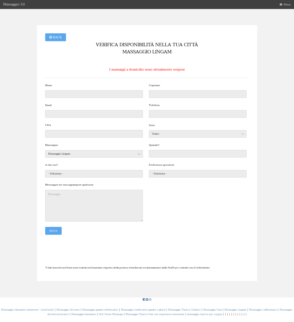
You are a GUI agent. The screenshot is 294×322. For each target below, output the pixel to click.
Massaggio (51, 145)
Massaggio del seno (68, 309)
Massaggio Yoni (212, 309)
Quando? (154, 145)
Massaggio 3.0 (14, 4)
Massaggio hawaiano (83, 314)
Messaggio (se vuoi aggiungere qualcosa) (69, 185)
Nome (48, 85)
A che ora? (51, 165)
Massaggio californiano (263, 309)
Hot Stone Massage (111, 314)
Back (55, 37)
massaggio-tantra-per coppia (204, 314)
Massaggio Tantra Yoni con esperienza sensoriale (155, 314)
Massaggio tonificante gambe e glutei (143, 309)
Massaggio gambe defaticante (100, 309)
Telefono (154, 105)
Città (48, 125)
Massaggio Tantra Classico (184, 309)
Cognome (154, 85)
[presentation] (73, 247)
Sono (152, 125)
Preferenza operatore (161, 165)
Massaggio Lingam (235, 309)
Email (48, 105)
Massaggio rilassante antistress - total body (27, 309)
